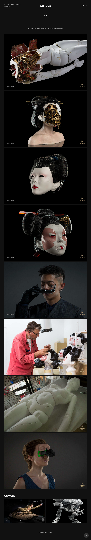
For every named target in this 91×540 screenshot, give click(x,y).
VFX (4, 5)
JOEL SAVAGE (45, 5)
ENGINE (12, 5)
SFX (8, 5)
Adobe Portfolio (48, 532)
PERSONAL (18, 5)
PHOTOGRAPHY (7, 6)
